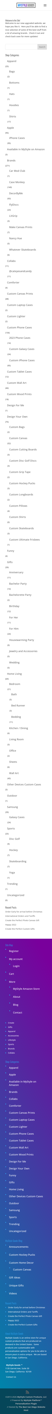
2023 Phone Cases (19, 337)
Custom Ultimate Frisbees (24, 539)
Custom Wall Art (16, 382)
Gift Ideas (14, 1277)
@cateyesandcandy (20, 271)
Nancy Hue (15, 238)
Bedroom (14, 684)
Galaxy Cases (17, 817)
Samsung (12, 807)
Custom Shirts (17, 517)
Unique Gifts (16, 1285)
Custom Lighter (16, 316)
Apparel (11, 61)
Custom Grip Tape (20, 472)
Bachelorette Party (20, 594)
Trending (12, 883)
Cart (11, 973)
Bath (14, 694)
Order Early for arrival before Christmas (23, 911)
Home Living (14, 673)
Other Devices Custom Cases (24, 784)
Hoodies (14, 105)
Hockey (13, 850)
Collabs (11, 261)
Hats (12, 94)
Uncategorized (15, 895)
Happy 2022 (10, 924)
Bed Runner (18, 705)
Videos (13, 1293)
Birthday (14, 606)
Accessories (13, 1035)
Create (11, 1022)
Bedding (16, 716)
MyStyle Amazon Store (26, 988)
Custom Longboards (21, 494)
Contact (17, 1012)
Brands (11, 160)
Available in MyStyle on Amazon (26, 149)
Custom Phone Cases (19, 327)
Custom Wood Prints (19, 394)
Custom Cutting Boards (23, 449)
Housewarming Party (21, 640)
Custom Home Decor (21, 1262)
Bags (12, 71)
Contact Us (11, 1377)
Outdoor (12, 795)
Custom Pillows (18, 505)
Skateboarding (17, 861)
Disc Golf (14, 838)
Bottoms (14, 82)
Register (14, 951)
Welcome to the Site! (12, 20)
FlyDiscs (14, 204)
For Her (13, 617)
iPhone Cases (17, 138)
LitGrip (13, 215)
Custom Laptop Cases (20, 305)
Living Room (16, 739)
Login (16, 966)
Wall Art (14, 773)
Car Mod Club (17, 170)
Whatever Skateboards (22, 249)
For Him (14, 628)
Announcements (18, 1246)
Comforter (13, 282)
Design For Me (15, 405)
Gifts (10, 562)
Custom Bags (17, 427)
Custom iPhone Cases (22, 360)
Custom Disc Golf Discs (22, 460)
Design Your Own (17, 416)
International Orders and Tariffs (20, 916)
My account (16, 959)
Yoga (12, 872)
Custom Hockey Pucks (22, 483)
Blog (15, 1004)
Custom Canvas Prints (20, 293)
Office (12, 750)
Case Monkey (17, 182)
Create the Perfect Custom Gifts (20, 929)
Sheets (13, 761)
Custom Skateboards (21, 528)
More (12, 981)
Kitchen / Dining (18, 728)
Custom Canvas (18, 438)
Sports (11, 828)
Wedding (14, 662)
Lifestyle (12, 1040)
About (16, 996)
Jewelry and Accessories (23, 651)
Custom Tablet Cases (19, 371)
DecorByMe (16, 193)
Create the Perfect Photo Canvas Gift (22, 920)
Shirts (12, 116)
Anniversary (16, 572)
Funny (10, 550)
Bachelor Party (18, 583)
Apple (10, 127)
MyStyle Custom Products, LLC (32, 1397)
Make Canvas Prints (20, 227)
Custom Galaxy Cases (21, 349)
